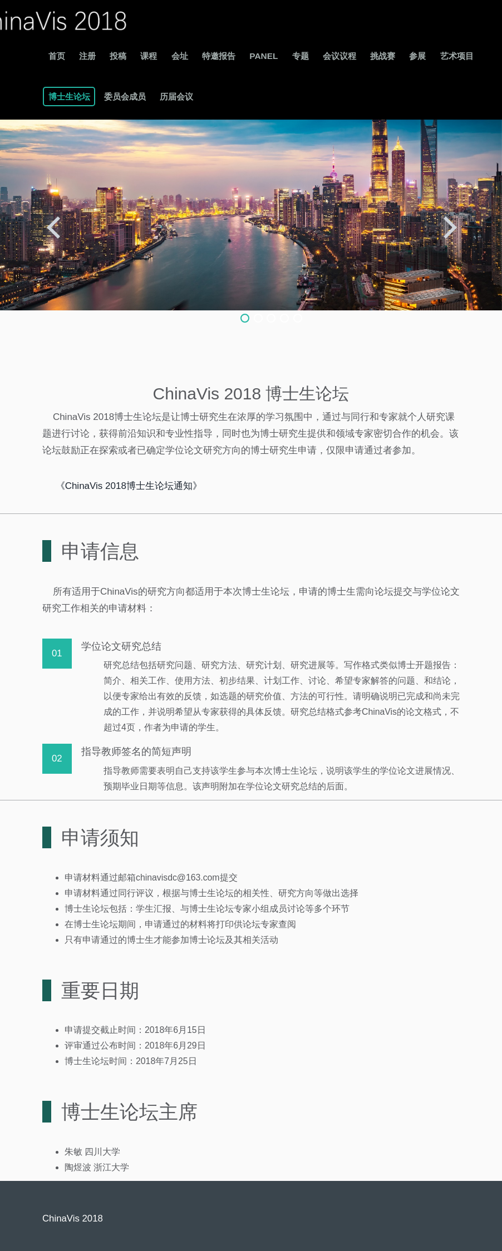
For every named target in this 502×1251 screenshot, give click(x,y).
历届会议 (176, 96)
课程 (148, 56)
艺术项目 (457, 56)
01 (57, 653)
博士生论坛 (69, 96)
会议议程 (339, 56)
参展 (417, 56)
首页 (56, 56)
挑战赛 (382, 56)
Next (450, 225)
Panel (263, 56)
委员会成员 (125, 96)
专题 (300, 56)
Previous (51, 225)
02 (57, 758)
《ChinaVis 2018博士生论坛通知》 (129, 486)
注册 (87, 56)
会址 (179, 56)
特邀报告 (218, 56)
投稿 (118, 56)
